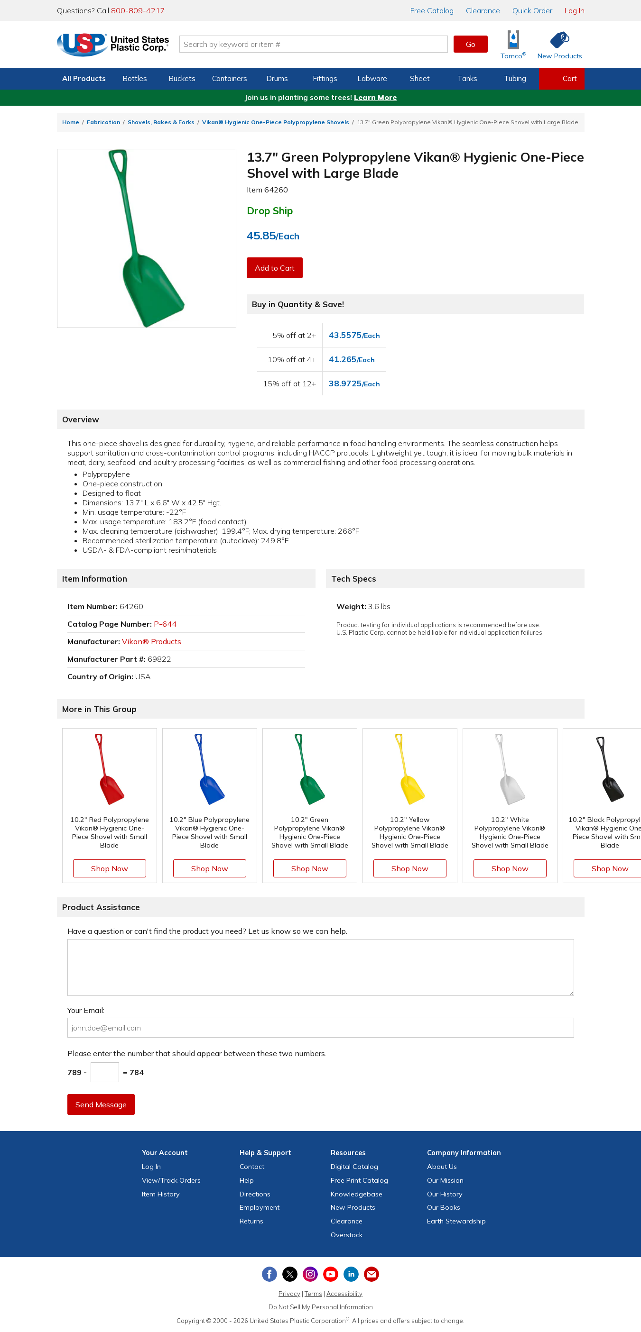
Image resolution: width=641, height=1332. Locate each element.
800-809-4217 (138, 10)
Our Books (443, 1207)
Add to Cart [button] (275, 268)
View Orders (171, 1180)
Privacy (289, 1293)
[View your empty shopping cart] (562, 79)
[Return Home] (113, 46)
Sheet (420, 78)
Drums (277, 78)
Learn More (375, 97)
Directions (255, 1194)
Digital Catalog (354, 1166)
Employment (259, 1207)
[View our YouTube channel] (330, 1274)
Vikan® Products (151, 641)
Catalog (432, 10)
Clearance (483, 10)
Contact (252, 1166)
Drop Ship (270, 210)
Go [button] (470, 44)
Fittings (325, 78)
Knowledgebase (356, 1194)
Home (70, 122)
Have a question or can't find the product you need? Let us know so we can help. (207, 931)
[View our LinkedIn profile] (351, 1274)
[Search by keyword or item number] (313, 44)
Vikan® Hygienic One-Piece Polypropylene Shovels (275, 122)
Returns (251, 1221)
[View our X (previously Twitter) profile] (289, 1274)
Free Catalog (359, 1180)
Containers (229, 78)
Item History (161, 1194)
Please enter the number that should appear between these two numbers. (196, 1053)
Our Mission (445, 1180)
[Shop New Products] (557, 44)
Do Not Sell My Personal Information (321, 1307)
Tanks (467, 78)
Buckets (181, 78)
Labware (372, 78)
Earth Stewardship (456, 1221)
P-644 (165, 624)
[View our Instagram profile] (310, 1274)
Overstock (346, 1235)
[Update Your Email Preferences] (371, 1274)
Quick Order (532, 10)
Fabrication (103, 122)
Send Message (101, 1104)
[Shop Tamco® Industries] (513, 44)
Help (247, 1180)
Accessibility (344, 1293)
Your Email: (85, 1010)
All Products (84, 78)
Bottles (134, 78)
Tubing (515, 78)
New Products (353, 1207)
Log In (575, 10)
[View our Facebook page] (269, 1274)
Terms (313, 1293)
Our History (445, 1194)
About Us (442, 1166)
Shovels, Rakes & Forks (161, 122)
